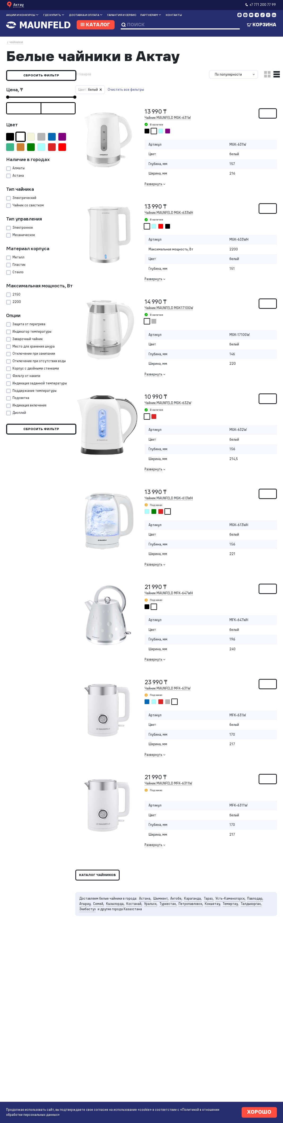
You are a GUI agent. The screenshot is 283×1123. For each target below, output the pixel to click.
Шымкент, (163, 908)
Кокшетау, (216, 914)
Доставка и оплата (84, 15)
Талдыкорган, (255, 914)
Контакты (174, 15)
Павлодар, (259, 908)
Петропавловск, (193, 914)
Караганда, (195, 908)
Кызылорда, (116, 914)
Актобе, (178, 908)
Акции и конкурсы (20, 15)
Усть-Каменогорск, (234, 908)
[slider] (7, 97)
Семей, (99, 914)
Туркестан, (170, 914)
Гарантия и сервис (121, 15)
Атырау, (85, 914)
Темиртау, (234, 914)
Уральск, (152, 914)
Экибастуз (88, 919)
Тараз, (211, 908)
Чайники (16, 42)
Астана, (147, 908)
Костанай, (135, 914)
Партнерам (149, 15)
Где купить (52, 15)
